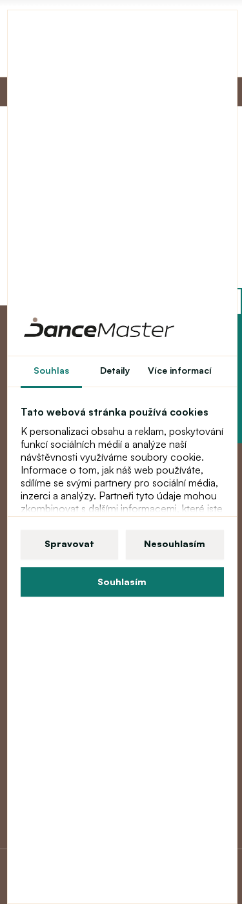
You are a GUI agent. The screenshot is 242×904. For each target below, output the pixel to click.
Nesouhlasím (174, 543)
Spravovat (69, 543)
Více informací (180, 370)
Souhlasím (121, 581)
